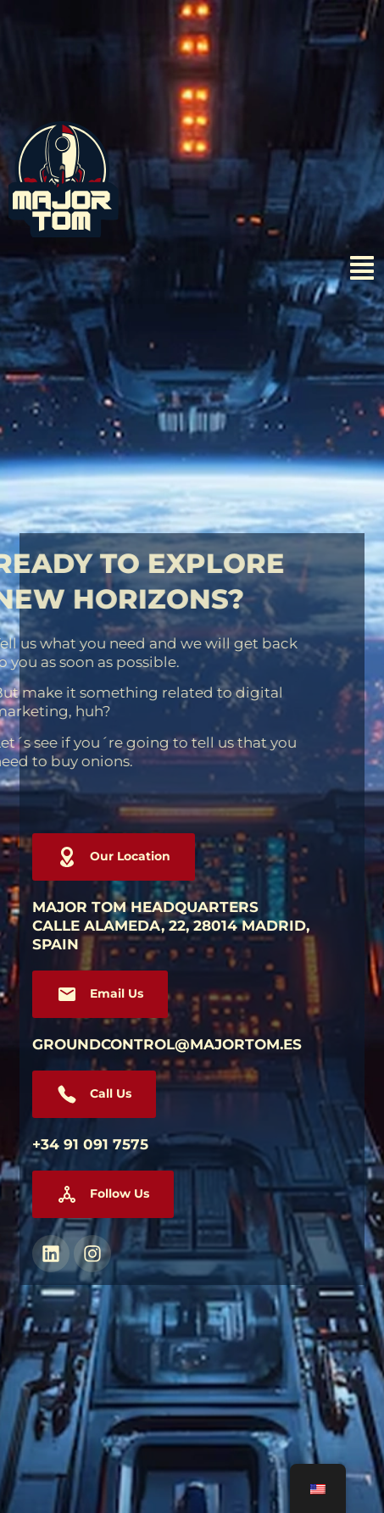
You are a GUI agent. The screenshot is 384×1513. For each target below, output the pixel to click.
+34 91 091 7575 (90, 1144)
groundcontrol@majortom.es (167, 1044)
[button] (103, 1194)
